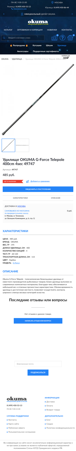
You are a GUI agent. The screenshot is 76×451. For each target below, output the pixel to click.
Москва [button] (21, 206)
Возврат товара (53, 410)
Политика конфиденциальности (60, 428)
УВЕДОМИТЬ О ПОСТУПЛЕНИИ (38, 189)
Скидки (49, 424)
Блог (48, 420)
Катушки (37, 45)
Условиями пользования (35, 381)
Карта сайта (13, 424)
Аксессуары (22, 51)
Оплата (49, 406)
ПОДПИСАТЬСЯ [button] (38, 373)
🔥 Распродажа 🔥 (19, 45)
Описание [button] (55, 198)
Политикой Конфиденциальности (51, 378)
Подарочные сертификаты (46, 51)
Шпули (49, 45)
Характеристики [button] (20, 198)
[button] (19, 8)
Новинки (52, 30)
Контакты (67, 30)
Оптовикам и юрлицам (30, 30)
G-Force (16, 263)
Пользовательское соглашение (21, 432)
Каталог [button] (8, 30)
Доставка (50, 402)
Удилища (61, 45)
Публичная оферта (16, 428)
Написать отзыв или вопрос (38, 321)
